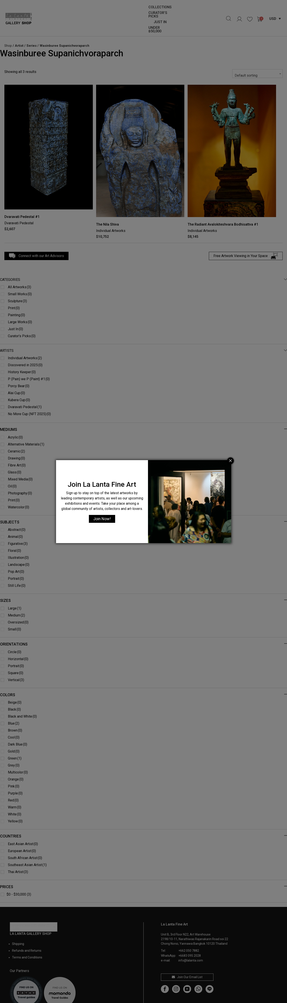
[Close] (230, 460)
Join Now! (102, 518)
